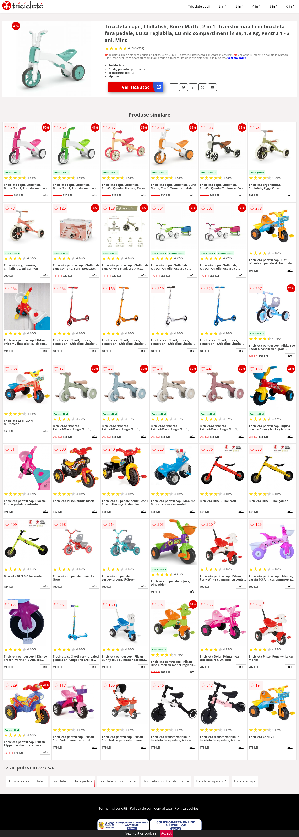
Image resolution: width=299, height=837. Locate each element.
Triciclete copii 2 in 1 (211, 781)
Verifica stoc (142, 87)
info (45, 195)
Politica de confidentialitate (151, 808)
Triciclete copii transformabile (166, 781)
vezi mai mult (237, 58)
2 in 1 (223, 6)
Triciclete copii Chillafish (27, 781)
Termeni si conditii (113, 808)
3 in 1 (239, 6)
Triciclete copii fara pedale (72, 781)
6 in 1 (290, 6)
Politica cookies (187, 808)
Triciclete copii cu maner (118, 781)
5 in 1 (273, 6)
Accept (166, 833)
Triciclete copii (199, 6)
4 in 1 (256, 6)
